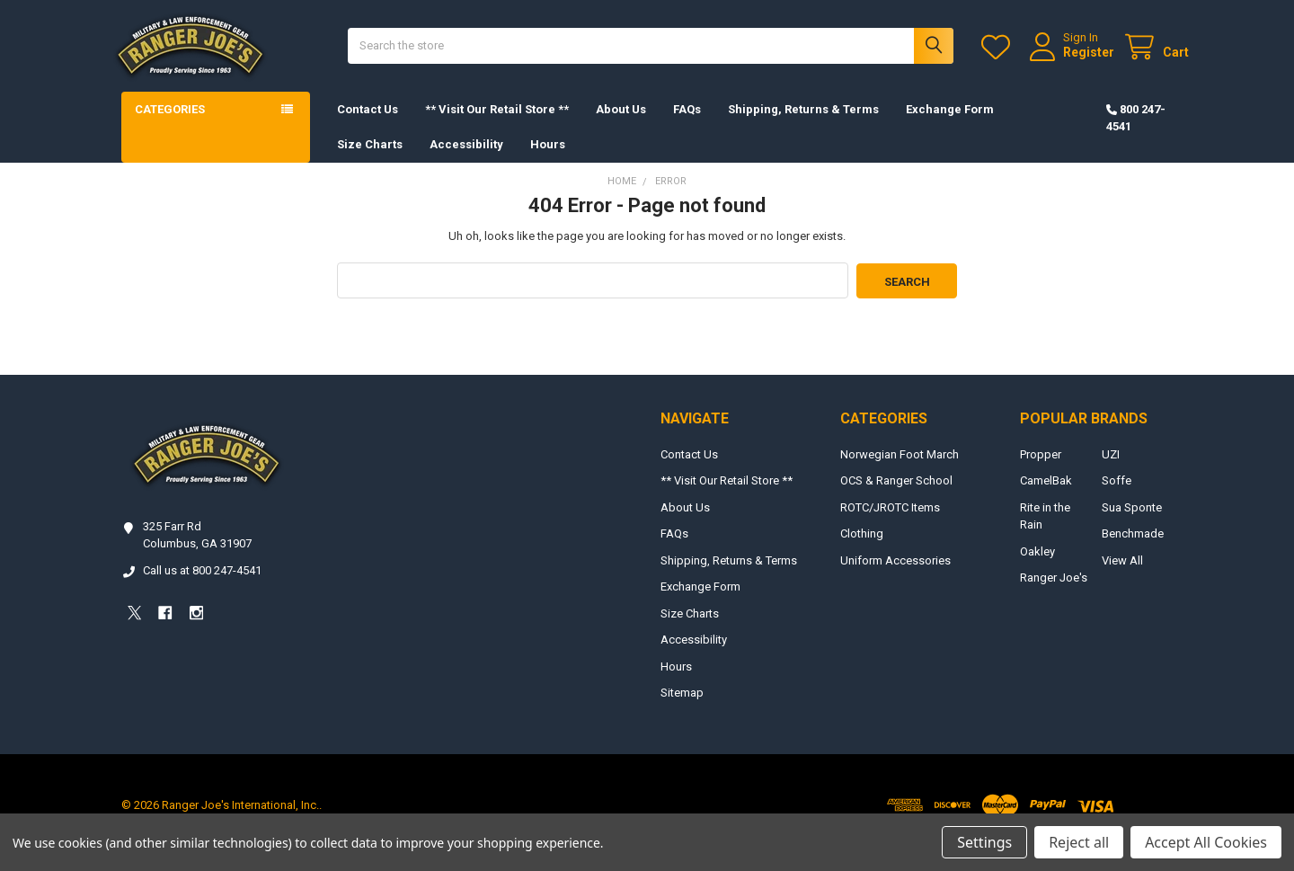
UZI (1111, 469)
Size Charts (370, 160)
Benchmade (1133, 549)
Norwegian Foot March (899, 469)
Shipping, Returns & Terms (803, 125)
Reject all (1079, 842)
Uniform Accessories (895, 575)
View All (1122, 575)
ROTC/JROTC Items (890, 522)
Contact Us (367, 125)
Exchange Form (950, 125)
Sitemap (682, 708)
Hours (547, 160)
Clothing (861, 549)
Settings (984, 842)
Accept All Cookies (1206, 842)
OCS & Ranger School (896, 496)
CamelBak (1046, 496)
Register (1072, 60)
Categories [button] (170, 125)
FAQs (687, 125)
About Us (621, 125)
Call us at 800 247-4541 (202, 585)
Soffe (1116, 496)
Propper (1040, 469)
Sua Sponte (1132, 522)
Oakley (1037, 566)
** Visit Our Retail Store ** (497, 125)
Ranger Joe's (1053, 593)
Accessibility (466, 160)
